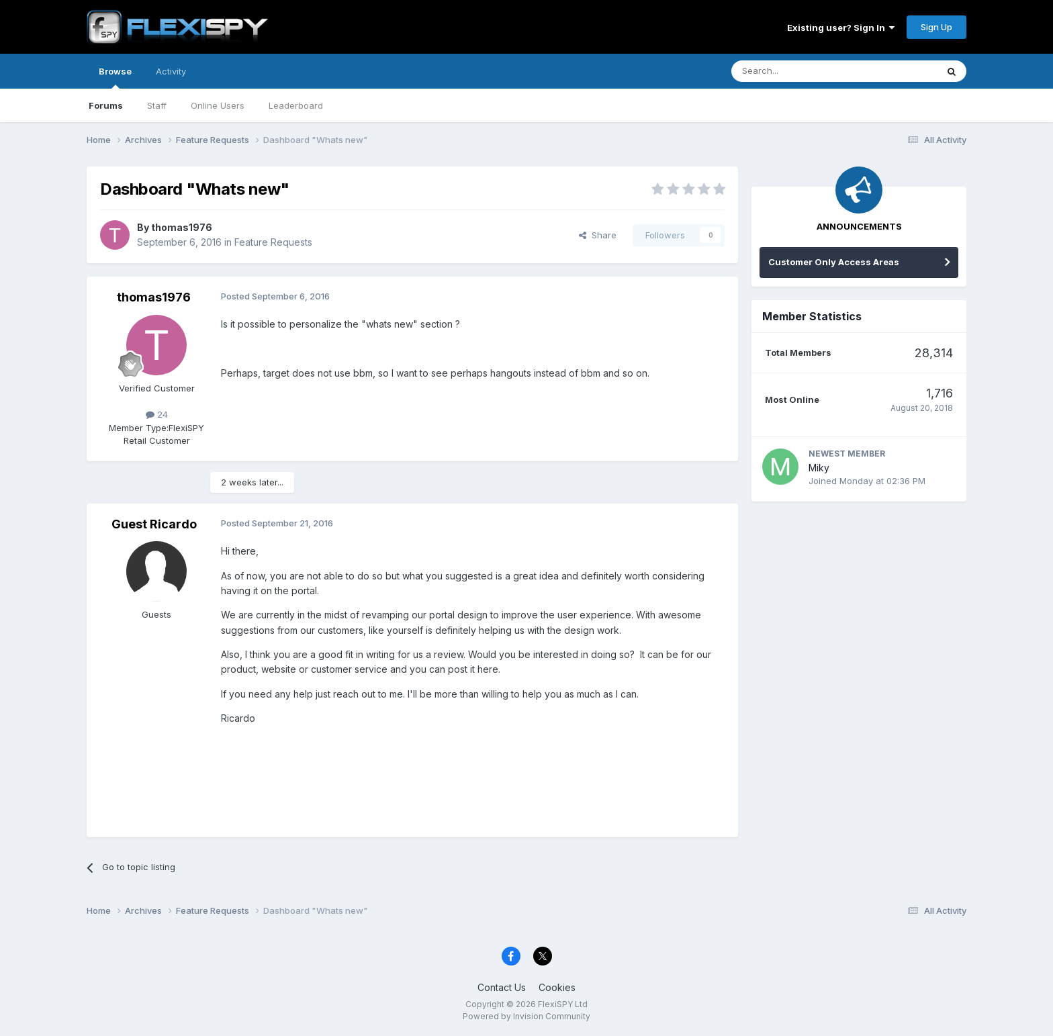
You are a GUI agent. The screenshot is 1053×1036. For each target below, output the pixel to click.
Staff (157, 105)
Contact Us (501, 987)
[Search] (799, 71)
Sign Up (936, 26)
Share (597, 235)
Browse (115, 77)
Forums (106, 105)
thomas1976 (181, 227)
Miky (819, 467)
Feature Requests (273, 242)
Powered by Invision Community (526, 1016)
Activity (171, 71)
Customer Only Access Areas (833, 261)
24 (157, 414)
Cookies (557, 987)
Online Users (217, 105)
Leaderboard (296, 105)
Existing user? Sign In (841, 27)
